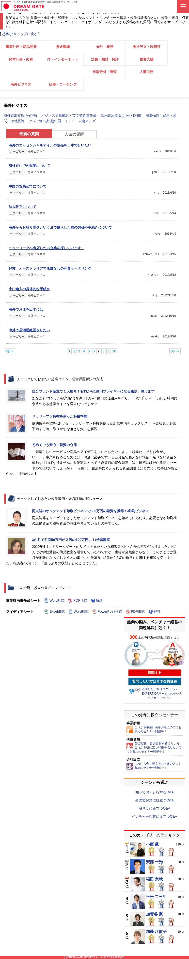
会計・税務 (104, 47)
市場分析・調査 (105, 72)
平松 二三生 (156, 897)
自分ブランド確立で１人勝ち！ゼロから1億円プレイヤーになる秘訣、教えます (93, 391)
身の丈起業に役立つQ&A (154, 800)
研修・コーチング (63, 84)
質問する (154, 673)
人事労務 (146, 72)
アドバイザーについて (156, 698)
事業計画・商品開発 (21, 47)
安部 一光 (154, 862)
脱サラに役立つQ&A (154, 808)
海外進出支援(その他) (21, 115)
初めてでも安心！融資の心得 (54, 445)
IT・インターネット (62, 59)
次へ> (175, 351)
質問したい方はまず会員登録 (154, 681)
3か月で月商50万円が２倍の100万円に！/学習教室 (71, 540)
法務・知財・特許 (105, 59)
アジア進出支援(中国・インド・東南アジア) (62, 121)
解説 (97, 600)
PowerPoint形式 (107, 612)
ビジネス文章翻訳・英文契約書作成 (69, 115)
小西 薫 (152, 844)
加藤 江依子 (156, 932)
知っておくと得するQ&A (154, 792)
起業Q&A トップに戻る (20, 34)
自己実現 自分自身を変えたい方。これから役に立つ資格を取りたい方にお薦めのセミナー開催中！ (154, 748)
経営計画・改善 (21, 59)
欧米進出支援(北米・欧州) (121, 115)
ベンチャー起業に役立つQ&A (154, 816)
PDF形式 (77, 600)
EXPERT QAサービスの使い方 (162, 693)
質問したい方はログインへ (159, 689)
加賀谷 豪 (154, 914)
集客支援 (147, 59)
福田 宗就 (154, 879)
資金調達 (63, 47)
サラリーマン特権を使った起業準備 (59, 416)
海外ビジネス (21, 84)
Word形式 (54, 600)
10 (114, 351)
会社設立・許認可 (146, 47)
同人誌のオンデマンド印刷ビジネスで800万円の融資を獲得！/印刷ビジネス (90, 511)
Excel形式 (54, 612)
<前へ (9, 351)
